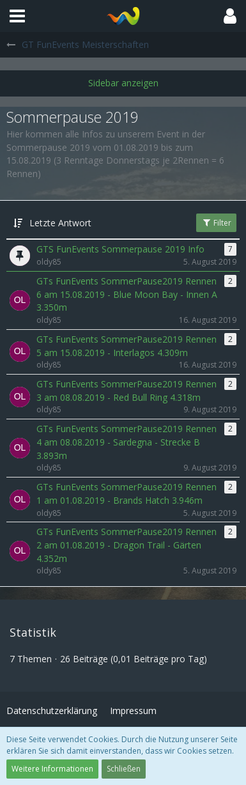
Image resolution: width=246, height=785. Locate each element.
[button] (17, 16)
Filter (216, 222)
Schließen (124, 768)
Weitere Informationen (52, 768)
